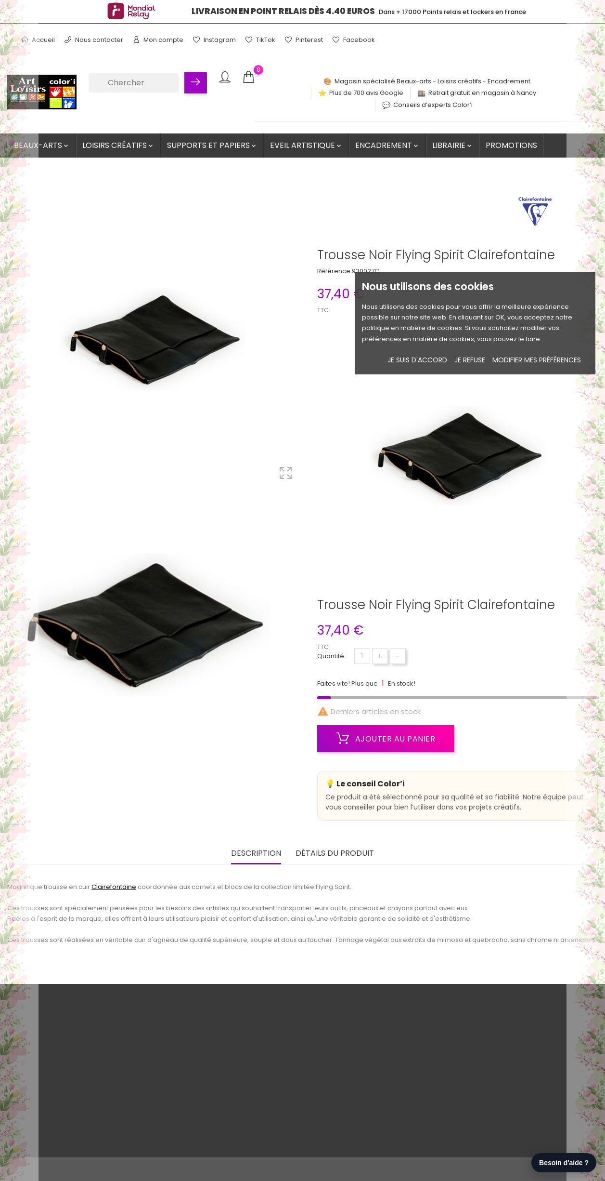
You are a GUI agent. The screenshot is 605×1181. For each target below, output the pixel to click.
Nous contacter (93, 39)
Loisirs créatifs (118, 145)
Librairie (452, 145)
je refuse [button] (469, 360)
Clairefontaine (113, 885)
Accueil (38, 39)
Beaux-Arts (42, 145)
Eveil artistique (306, 145)
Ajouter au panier (386, 738)
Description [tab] (256, 852)
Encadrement (387, 145)
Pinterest (304, 39)
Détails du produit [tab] (335, 852)
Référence (333, 271)
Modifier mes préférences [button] (536, 360)
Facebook (354, 39)
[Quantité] (362, 656)
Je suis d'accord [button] (417, 360)
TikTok (260, 39)
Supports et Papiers (212, 145)
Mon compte (158, 39)
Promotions (511, 145)
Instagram (214, 39)
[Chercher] (133, 83)
